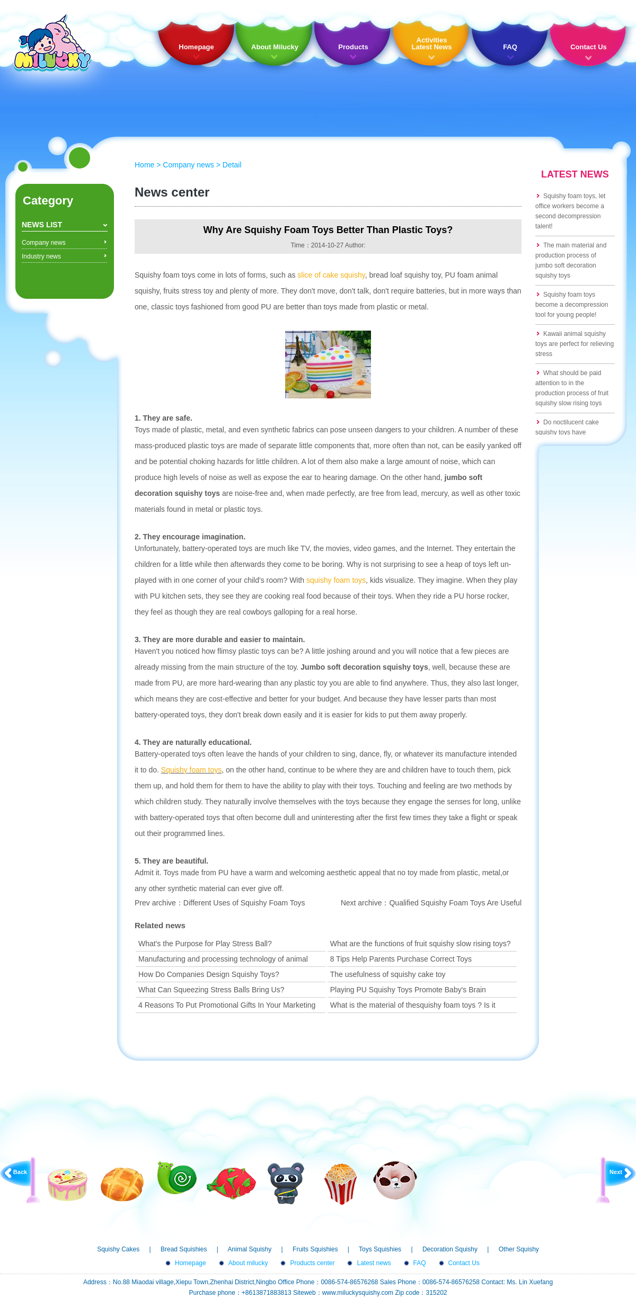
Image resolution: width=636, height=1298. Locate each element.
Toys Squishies (380, 1249)
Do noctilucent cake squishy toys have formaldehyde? (567, 432)
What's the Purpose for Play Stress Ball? (205, 943)
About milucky (248, 1263)
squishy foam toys (336, 580)
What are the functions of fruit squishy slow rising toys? (420, 943)
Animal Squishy (250, 1249)
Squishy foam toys (191, 770)
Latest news (374, 1263)
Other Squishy (519, 1249)
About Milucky (274, 47)
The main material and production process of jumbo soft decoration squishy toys (570, 260)
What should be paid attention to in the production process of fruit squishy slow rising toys (571, 388)
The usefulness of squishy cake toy (388, 974)
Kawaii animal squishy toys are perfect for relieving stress (574, 344)
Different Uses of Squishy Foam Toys (244, 903)
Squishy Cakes (118, 1249)
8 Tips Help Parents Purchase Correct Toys (401, 959)
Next (616, 1172)
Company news (44, 242)
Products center (312, 1263)
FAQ (510, 47)
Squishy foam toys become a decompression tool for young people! (571, 304)
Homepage (196, 47)
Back (20, 1172)
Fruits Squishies (315, 1249)
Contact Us (588, 47)
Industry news (41, 256)
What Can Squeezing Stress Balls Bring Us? (211, 989)
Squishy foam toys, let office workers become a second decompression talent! (570, 211)
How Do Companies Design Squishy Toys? (208, 974)
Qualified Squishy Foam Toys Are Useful (455, 903)
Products (353, 47)
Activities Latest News (432, 43)
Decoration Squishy (450, 1249)
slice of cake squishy (331, 275)
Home (144, 165)
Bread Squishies (184, 1249)
